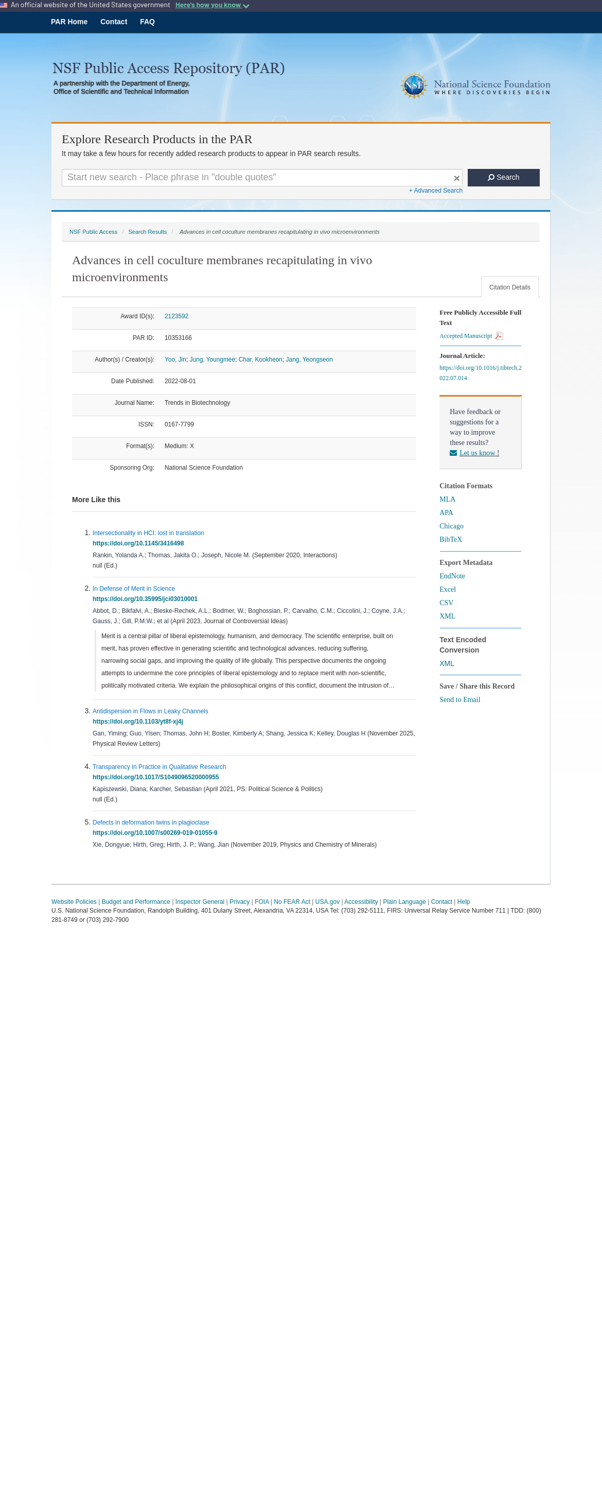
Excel (447, 589)
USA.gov (327, 901)
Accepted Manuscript (471, 335)
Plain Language (404, 901)
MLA (447, 499)
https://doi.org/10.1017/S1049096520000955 (157, 777)
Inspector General (199, 901)
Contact (113, 22)
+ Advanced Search (436, 190)
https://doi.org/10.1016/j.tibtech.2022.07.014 (480, 373)
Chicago (451, 526)
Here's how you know (212, 4)
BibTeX (450, 539)
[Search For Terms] (262, 177)
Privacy (239, 901)
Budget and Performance (136, 901)
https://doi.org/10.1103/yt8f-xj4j (140, 721)
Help (463, 901)
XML (447, 616)
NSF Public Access (93, 232)
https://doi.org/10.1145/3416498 (140, 543)
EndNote (452, 576)
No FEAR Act (292, 901)
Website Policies (74, 901)
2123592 (176, 316)
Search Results (147, 232)
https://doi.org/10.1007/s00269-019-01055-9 (157, 832)
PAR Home (69, 22)
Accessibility (361, 901)
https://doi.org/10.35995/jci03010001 (147, 599)
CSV (446, 603)
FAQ (147, 22)
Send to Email (459, 700)
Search (503, 177)
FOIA (262, 901)
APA (446, 513)
